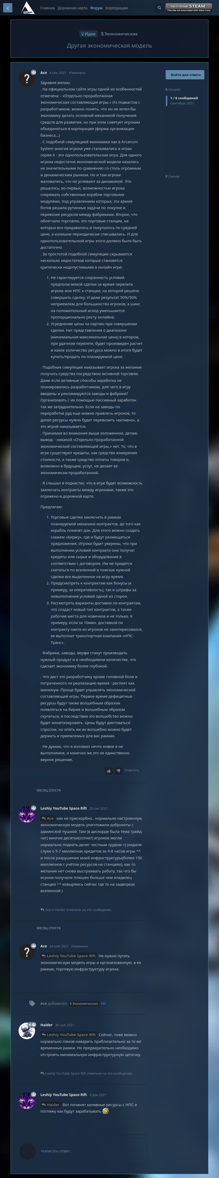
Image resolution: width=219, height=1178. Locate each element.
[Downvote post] (118, 770)
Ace (50, 818)
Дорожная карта (72, 7)
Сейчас (172, 176)
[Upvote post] (109, 770)
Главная (47, 7)
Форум (96, 7)
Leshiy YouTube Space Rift (71, 955)
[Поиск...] (159, 7)
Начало (173, 89)
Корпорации (116, 7)
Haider (53, 1104)
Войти (189, 8)
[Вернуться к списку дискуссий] (7, 7)
